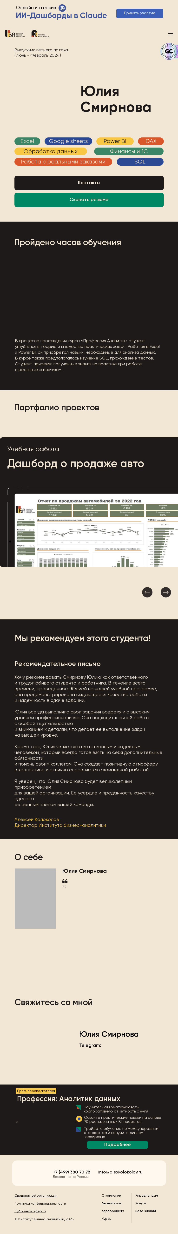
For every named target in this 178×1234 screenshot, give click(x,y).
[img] (29, 1172)
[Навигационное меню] (170, 33)
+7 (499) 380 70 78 (71, 1172)
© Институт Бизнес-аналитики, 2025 (44, 1219)
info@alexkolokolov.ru (120, 1172)
